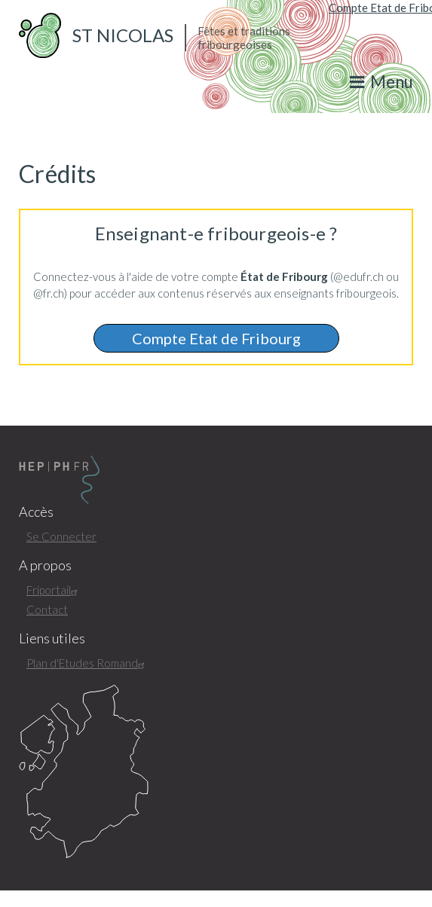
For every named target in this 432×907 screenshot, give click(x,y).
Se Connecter (61, 536)
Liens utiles (52, 638)
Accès (36, 512)
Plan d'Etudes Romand (87, 663)
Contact (47, 609)
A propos (45, 565)
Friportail (53, 590)
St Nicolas (122, 35)
